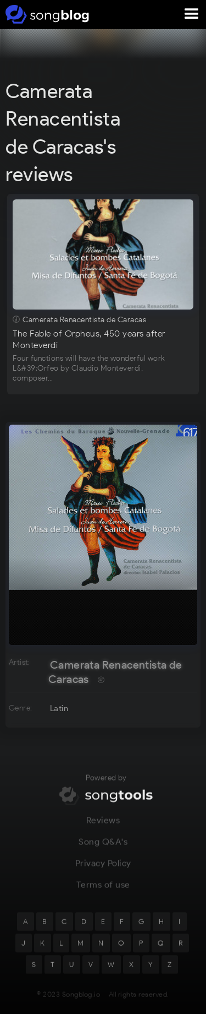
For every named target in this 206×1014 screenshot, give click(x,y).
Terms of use (103, 890)
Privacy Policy (103, 869)
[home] (45, 14)
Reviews (103, 826)
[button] (191, 14)
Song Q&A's (103, 847)
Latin (59, 708)
